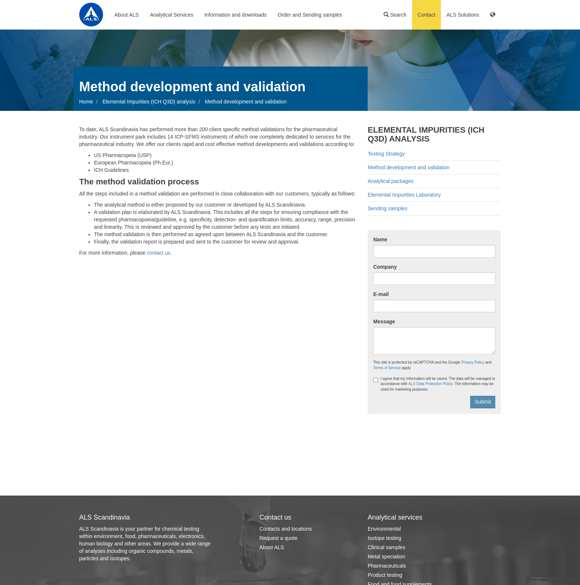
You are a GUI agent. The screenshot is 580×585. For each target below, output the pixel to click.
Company (385, 267)
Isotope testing (384, 538)
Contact (426, 15)
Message (384, 321)
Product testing (385, 575)
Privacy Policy (472, 362)
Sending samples (387, 208)
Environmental (384, 529)
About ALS (126, 15)
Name (380, 239)
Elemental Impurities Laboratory (404, 195)
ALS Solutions (462, 15)
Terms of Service (387, 368)
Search (395, 15)
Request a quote (279, 538)
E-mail (381, 294)
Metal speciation (386, 557)
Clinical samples (386, 547)
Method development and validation (408, 167)
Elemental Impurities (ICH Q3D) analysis (148, 102)
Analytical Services (171, 15)
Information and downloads (236, 15)
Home (86, 102)
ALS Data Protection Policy (430, 384)
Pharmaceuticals (387, 566)
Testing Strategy (386, 154)
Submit (483, 402)
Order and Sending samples (310, 15)
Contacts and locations (286, 529)
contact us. (158, 253)
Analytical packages (391, 181)
